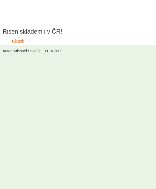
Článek (18, 41)
